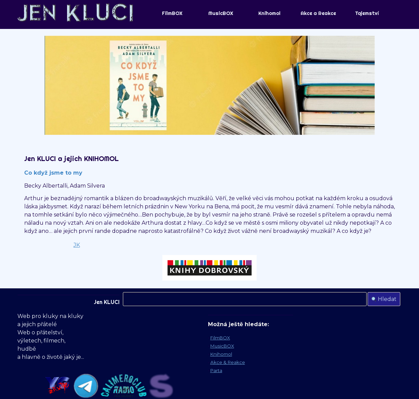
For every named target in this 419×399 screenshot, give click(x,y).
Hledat (387, 299)
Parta (216, 370)
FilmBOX (172, 13)
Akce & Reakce (227, 362)
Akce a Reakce (318, 13)
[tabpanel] (209, 218)
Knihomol (269, 13)
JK (77, 245)
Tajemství (367, 13)
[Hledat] (245, 299)
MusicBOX (220, 13)
